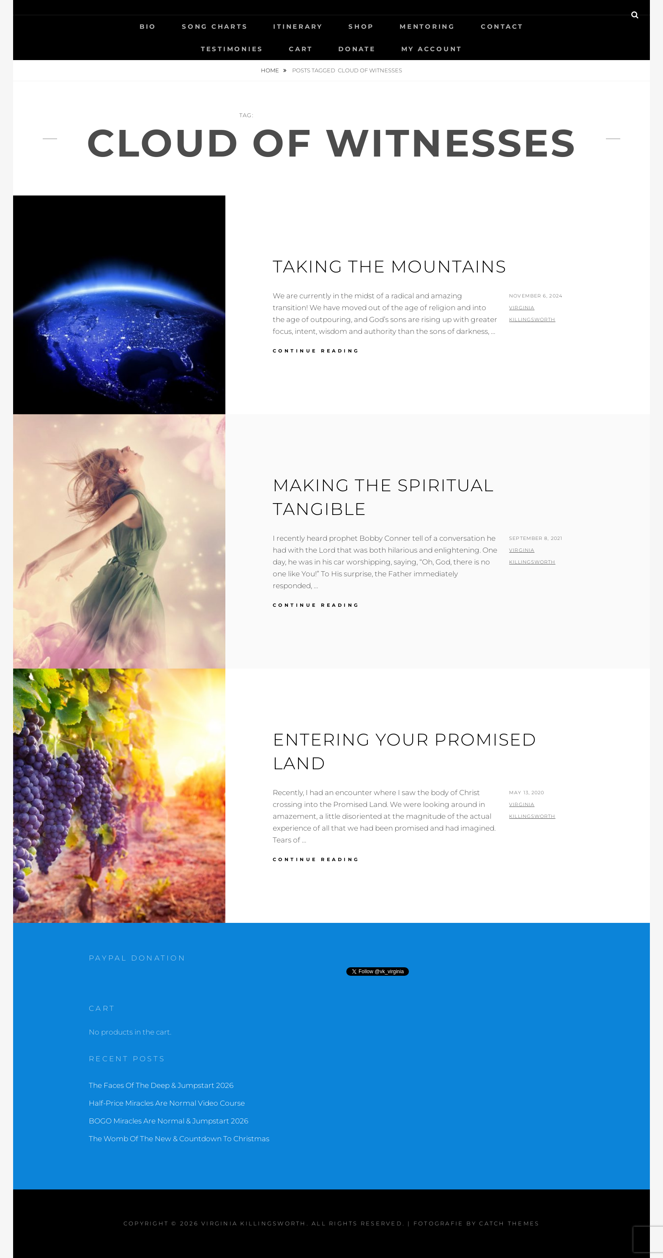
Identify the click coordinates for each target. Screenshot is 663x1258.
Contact (502, 26)
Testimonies (232, 49)
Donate (357, 49)
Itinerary (298, 26)
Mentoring (427, 26)
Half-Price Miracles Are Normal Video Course (167, 1103)
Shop (361, 26)
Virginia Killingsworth (254, 1223)
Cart (301, 49)
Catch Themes (509, 1223)
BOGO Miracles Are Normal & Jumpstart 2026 (168, 1121)
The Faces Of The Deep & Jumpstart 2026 (161, 1085)
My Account (432, 49)
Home (270, 70)
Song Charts (215, 26)
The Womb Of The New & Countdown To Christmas (179, 1138)
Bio (148, 26)
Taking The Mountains (390, 266)
